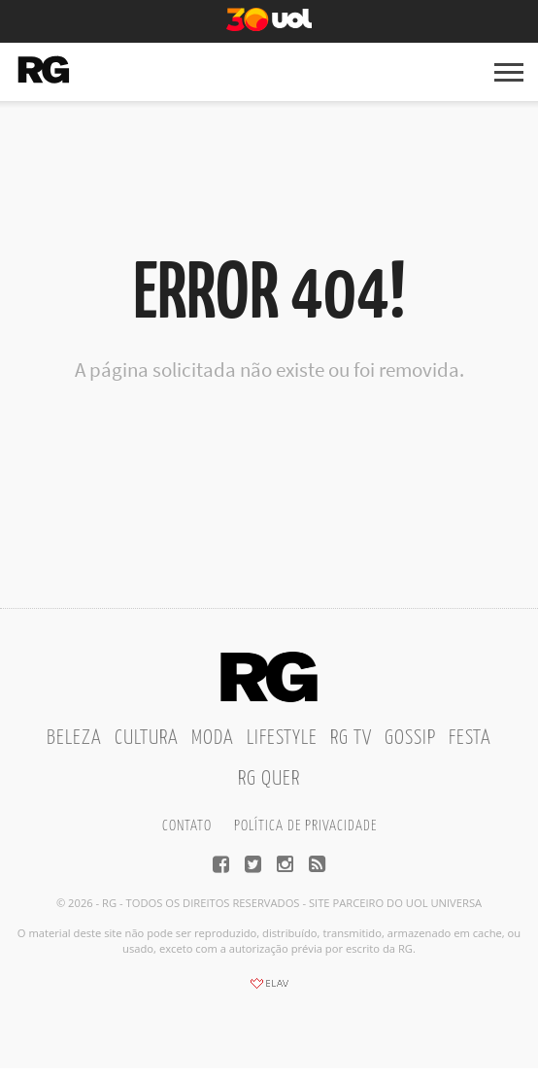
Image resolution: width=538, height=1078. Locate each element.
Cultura (147, 738)
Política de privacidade (305, 826)
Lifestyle (282, 738)
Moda (212, 738)
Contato (187, 826)
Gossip (410, 738)
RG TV (351, 738)
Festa (470, 738)
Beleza (74, 738)
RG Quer (269, 779)
